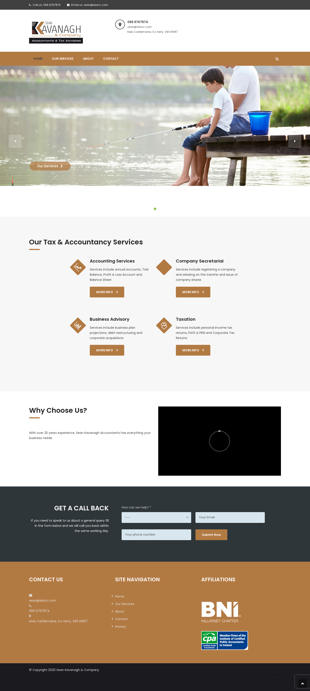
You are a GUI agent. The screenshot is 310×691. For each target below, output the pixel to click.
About (88, 58)
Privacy (120, 626)
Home (37, 58)
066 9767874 (51, 5)
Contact (111, 58)
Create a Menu (269, 677)
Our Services (62, 58)
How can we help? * (136, 507)
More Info (104, 292)
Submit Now (211, 535)
